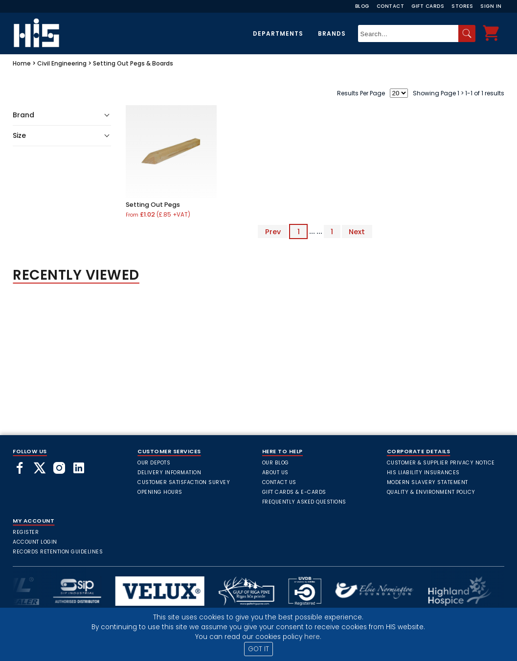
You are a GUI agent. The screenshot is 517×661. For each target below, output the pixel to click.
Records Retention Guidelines (58, 551)
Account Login (35, 542)
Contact (391, 6)
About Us (275, 472)
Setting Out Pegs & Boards (133, 63)
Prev (273, 231)
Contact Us (279, 482)
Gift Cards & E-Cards (294, 492)
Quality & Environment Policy (431, 492)
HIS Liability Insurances (423, 472)
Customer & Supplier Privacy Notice (441, 462)
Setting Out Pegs (153, 204)
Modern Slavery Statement (427, 482)
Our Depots (153, 462)
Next (357, 231)
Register (26, 532)
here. (312, 636)
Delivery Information (169, 472)
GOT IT (258, 649)
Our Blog (275, 462)
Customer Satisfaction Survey (183, 482)
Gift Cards (427, 6)
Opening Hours (159, 492)
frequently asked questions (304, 502)
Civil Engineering (62, 63)
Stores (462, 6)
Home (22, 63)
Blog (362, 6)
